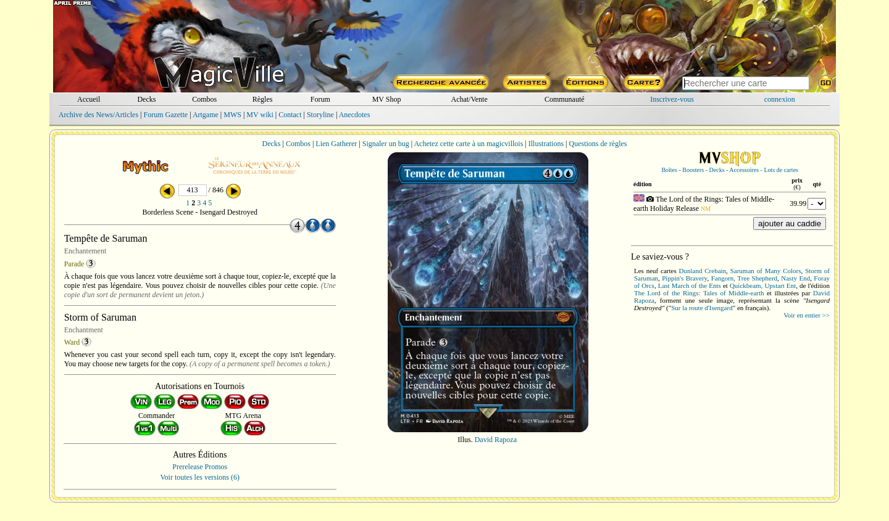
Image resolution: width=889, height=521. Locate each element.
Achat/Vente (469, 99)
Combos (204, 99)
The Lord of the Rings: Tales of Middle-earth (699, 293)
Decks (146, 99)
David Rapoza (496, 439)
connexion (779, 99)
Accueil (88, 99)
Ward (72, 342)
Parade (74, 264)
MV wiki (259, 114)
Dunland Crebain (703, 270)
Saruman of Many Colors (765, 270)
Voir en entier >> (806, 315)
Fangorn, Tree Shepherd (744, 278)
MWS (232, 114)
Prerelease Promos (199, 466)
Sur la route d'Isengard (701, 307)
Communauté (565, 99)
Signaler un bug (385, 143)
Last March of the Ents (689, 285)
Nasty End (795, 278)
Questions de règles (598, 143)
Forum (320, 99)
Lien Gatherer (336, 143)
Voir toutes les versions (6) (200, 477)
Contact (289, 114)
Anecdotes (354, 114)
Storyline (320, 114)
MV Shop (386, 99)
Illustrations (546, 143)
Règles (263, 99)
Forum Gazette (165, 114)
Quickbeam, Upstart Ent (763, 285)
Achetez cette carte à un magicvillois (468, 143)
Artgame (206, 114)
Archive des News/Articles (98, 114)
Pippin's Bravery (684, 278)
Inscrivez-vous (672, 99)
